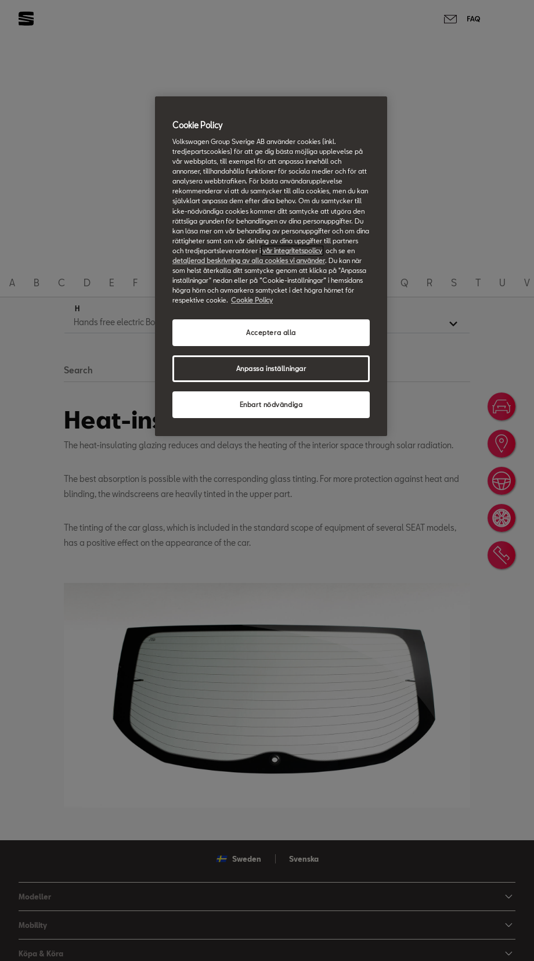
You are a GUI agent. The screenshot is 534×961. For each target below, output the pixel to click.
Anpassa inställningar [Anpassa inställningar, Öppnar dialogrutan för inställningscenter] (271, 368)
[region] (271, 266)
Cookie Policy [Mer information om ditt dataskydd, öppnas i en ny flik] (252, 300)
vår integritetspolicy (292, 250)
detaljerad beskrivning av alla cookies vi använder (248, 260)
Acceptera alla (271, 332)
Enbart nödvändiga (271, 404)
